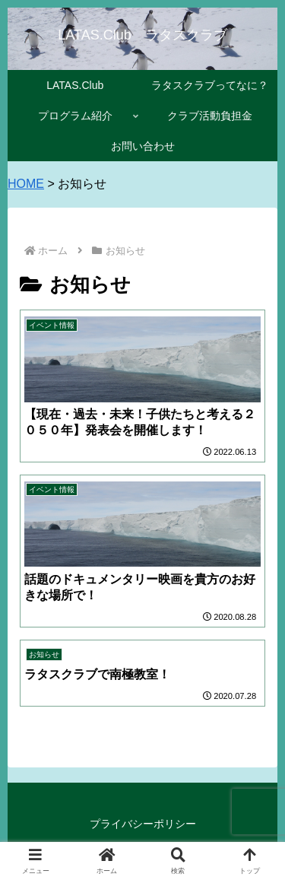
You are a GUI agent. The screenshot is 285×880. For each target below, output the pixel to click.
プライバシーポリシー (143, 824)
